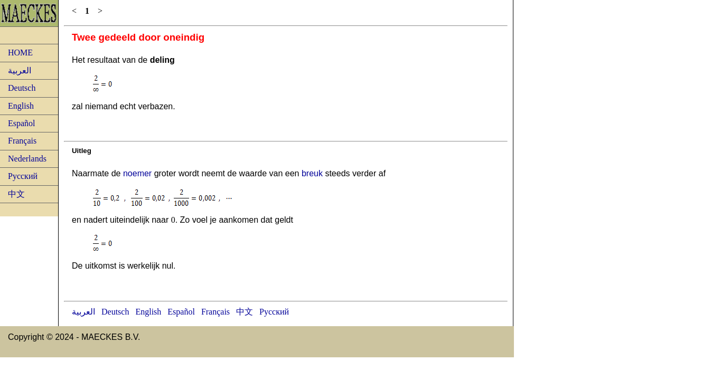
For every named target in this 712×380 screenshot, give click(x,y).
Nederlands (27, 158)
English (21, 105)
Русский (23, 176)
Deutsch (21, 87)
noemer (137, 173)
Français (22, 140)
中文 (16, 193)
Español (21, 123)
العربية (19, 70)
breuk (312, 173)
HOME (20, 52)
